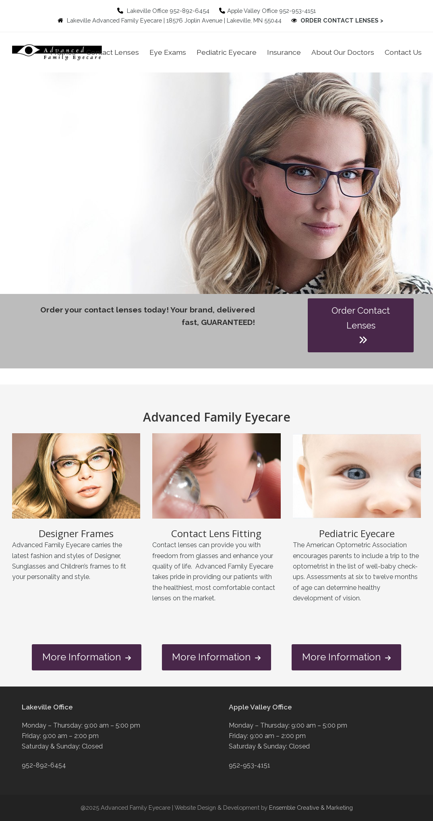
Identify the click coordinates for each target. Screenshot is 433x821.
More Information (86, 657)
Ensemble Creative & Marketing (311, 807)
